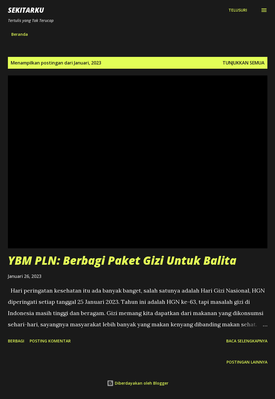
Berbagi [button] (16, 341)
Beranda (19, 34)
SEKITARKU (26, 10)
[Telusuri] (237, 10)
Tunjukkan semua (244, 63)
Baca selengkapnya (246, 341)
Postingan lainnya (246, 362)
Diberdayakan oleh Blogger (137, 383)
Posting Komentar (50, 341)
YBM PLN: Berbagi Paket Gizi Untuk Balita (122, 260)
